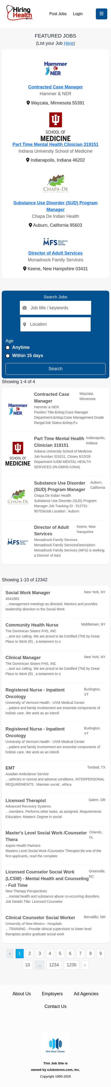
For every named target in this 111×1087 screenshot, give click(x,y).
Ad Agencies (86, 993)
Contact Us (55, 1006)
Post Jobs (58, 14)
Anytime (21, 347)
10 (27, 964)
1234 (54, 964)
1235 (71, 964)
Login (78, 14)
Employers (52, 993)
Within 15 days (27, 355)
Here (69, 43)
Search (55, 368)
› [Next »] (85, 964)
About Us (21, 993)
